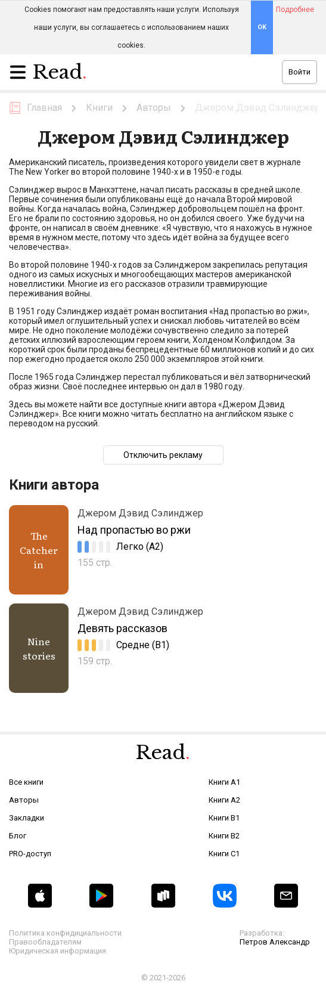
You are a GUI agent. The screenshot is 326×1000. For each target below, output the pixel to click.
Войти (299, 71)
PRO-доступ (30, 853)
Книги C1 (224, 853)
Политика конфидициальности (65, 932)
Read (60, 75)
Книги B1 (224, 817)
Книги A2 (224, 799)
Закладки (26, 817)
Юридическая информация (57, 950)
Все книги (26, 782)
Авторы (24, 799)
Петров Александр (275, 941)
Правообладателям (45, 941)
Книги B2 (224, 835)
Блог (17, 835)
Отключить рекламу (163, 455)
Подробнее (295, 9)
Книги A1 (224, 782)
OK (261, 27)
